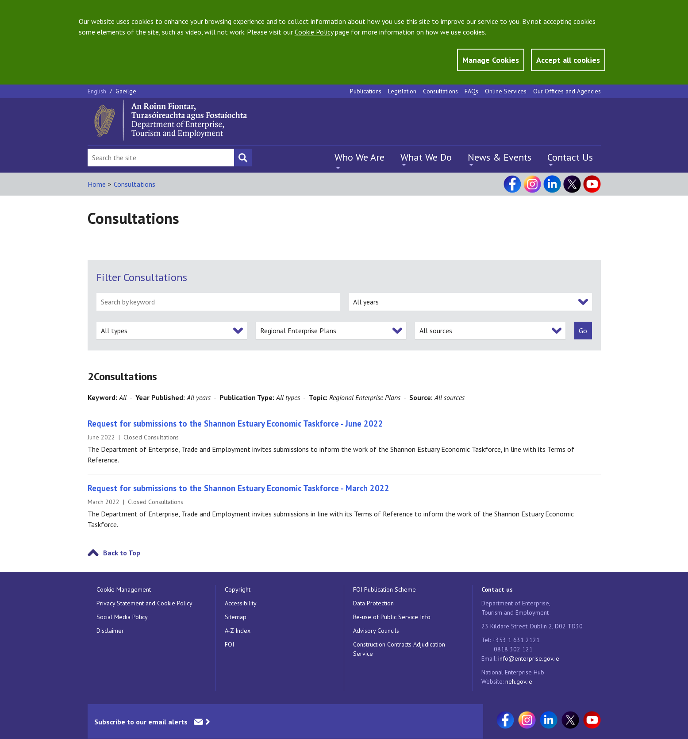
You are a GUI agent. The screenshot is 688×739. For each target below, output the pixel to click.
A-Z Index (237, 631)
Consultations (440, 91)
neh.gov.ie (518, 681)
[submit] (583, 330)
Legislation (402, 91)
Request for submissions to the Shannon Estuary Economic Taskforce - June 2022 (235, 423)
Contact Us (570, 157)
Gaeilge (125, 91)
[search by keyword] (218, 302)
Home (97, 184)
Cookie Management (123, 589)
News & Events (499, 157)
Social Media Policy (122, 617)
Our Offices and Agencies (567, 91)
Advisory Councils (376, 631)
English (98, 91)
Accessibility (241, 603)
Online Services (506, 91)
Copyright (237, 589)
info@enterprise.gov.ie (528, 658)
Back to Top (121, 552)
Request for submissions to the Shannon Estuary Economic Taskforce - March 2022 (238, 488)
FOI (229, 644)
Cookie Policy (314, 31)
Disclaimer (110, 631)
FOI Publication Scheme (384, 589)
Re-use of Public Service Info (391, 617)
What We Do (426, 157)
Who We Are (359, 157)
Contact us (497, 589)
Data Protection (373, 603)
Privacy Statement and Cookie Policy (144, 603)
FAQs (471, 91)
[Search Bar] (161, 157)
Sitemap (235, 617)
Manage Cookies (490, 60)
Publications (365, 91)
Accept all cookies (568, 60)
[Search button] (243, 157)
